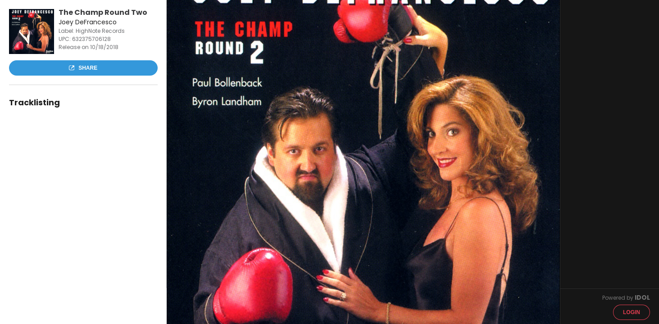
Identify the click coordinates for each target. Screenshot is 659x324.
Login (631, 312)
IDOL (642, 297)
